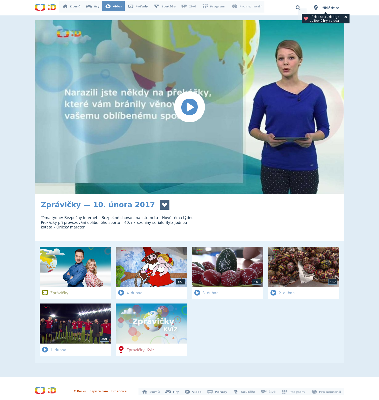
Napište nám (100, 390)
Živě (190, 7)
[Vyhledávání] (298, 7)
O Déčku (81, 390)
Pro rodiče (120, 390)
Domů (73, 7)
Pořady (140, 7)
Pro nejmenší (247, 7)
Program (215, 7)
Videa (116, 7)
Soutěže (166, 7)
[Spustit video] (189, 107)
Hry (95, 7)
